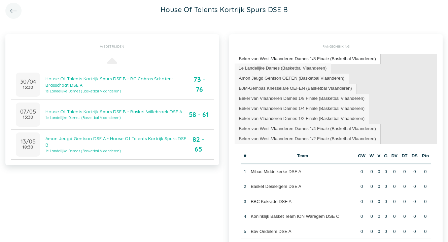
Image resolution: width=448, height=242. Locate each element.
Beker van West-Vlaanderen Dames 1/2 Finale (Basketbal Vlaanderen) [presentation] (307, 138)
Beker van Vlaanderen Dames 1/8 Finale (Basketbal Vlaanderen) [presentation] (302, 98)
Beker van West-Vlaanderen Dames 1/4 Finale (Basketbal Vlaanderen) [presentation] (307, 128)
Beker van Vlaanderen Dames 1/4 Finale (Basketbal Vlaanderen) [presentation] (302, 108)
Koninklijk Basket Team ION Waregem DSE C (295, 216)
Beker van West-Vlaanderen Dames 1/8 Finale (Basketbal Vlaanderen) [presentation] (307, 58)
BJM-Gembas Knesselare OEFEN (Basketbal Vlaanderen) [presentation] (295, 88)
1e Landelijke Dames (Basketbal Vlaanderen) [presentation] (283, 68)
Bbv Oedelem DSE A (271, 231)
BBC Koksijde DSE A (271, 201)
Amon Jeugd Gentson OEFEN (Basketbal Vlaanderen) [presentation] (292, 78)
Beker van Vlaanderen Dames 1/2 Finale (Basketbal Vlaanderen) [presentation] (302, 118)
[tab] (308, 59)
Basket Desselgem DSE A (276, 186)
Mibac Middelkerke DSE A (276, 171)
